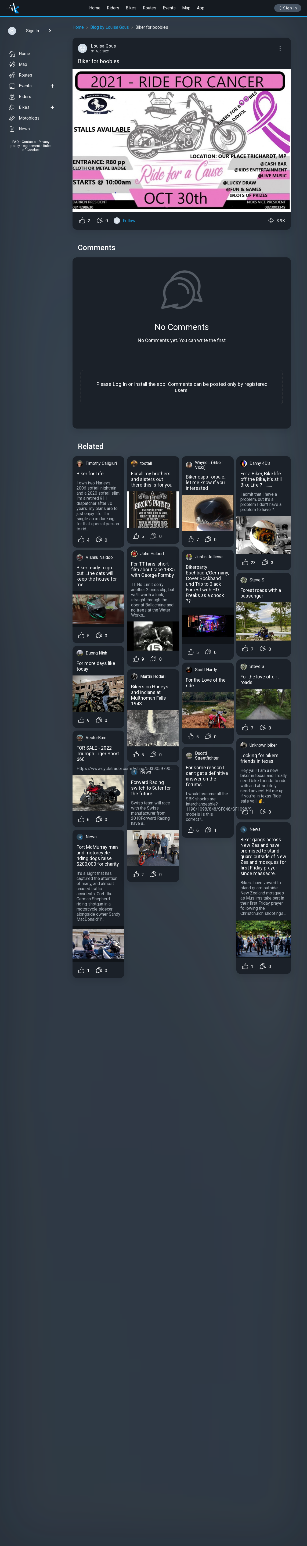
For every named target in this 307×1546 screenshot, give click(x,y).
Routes (149, 7)
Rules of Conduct (37, 148)
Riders (113, 7)
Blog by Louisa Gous (109, 27)
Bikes (131, 7)
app (161, 384)
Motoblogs (24, 118)
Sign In (287, 8)
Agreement (31, 146)
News (19, 129)
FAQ (15, 142)
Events (169, 7)
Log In (120, 384)
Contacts (29, 142)
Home (94, 7)
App (200, 7)
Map (186, 7)
